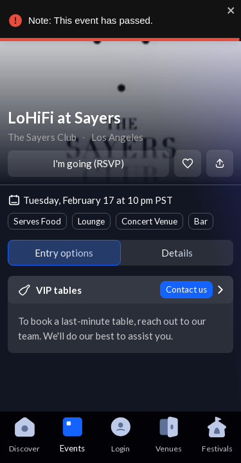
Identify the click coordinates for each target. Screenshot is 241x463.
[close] (228, 10)
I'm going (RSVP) (88, 163)
